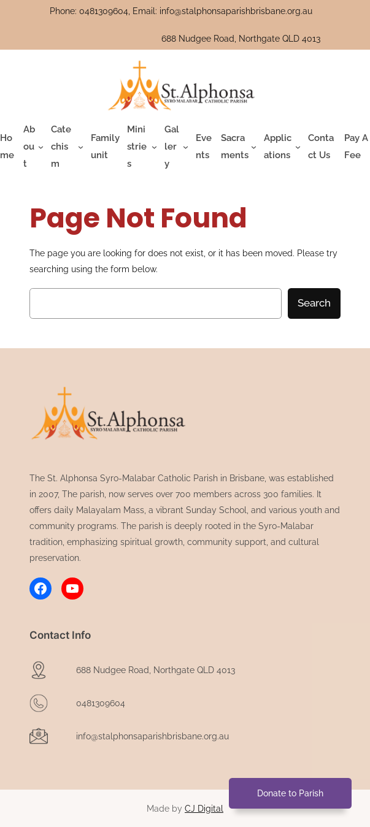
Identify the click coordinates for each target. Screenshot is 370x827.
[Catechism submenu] (67, 147)
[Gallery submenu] (176, 147)
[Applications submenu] (282, 147)
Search (314, 303)
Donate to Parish (290, 793)
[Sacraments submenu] (238, 147)
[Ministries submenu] (142, 147)
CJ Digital (204, 809)
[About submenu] (33, 147)
